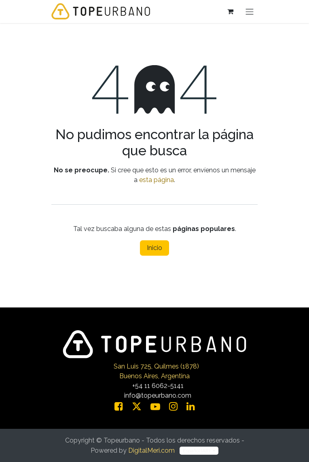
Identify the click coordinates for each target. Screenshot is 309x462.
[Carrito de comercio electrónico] (230, 11)
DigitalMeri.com (151, 450)
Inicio (154, 248)
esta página (156, 180)
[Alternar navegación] (249, 11)
